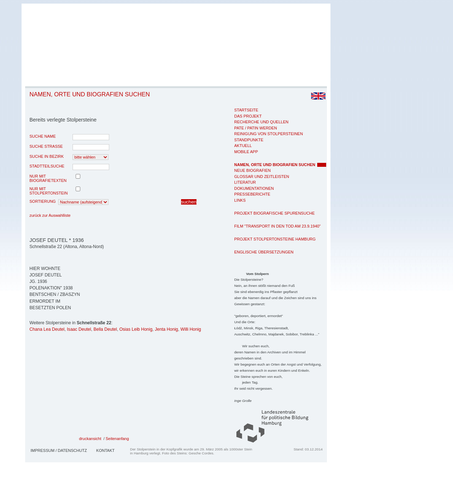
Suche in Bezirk (46, 156)
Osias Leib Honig (135, 329)
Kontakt (105, 450)
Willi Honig (190, 329)
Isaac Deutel (79, 329)
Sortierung (42, 201)
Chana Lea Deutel (47, 329)
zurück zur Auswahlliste (49, 215)
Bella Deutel (105, 329)
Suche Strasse (46, 146)
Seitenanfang (117, 438)
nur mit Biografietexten (47, 178)
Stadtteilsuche (46, 166)
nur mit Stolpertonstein (48, 191)
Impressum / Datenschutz (59, 450)
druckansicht (90, 438)
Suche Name (42, 136)
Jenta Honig (166, 329)
